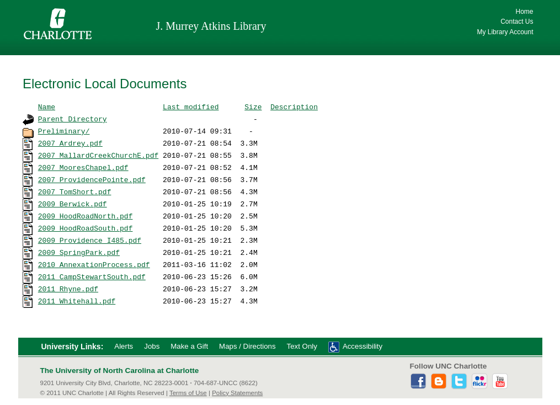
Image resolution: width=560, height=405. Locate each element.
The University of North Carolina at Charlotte (119, 370)
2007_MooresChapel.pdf (83, 167)
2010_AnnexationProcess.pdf (94, 264)
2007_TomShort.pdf (74, 191)
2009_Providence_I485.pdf (89, 240)
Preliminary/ (64, 131)
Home (524, 11)
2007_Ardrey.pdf (70, 143)
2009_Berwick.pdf (72, 204)
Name (46, 106)
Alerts (123, 346)
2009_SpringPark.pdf (79, 252)
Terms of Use (188, 393)
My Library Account (505, 32)
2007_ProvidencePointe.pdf (92, 179)
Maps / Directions (247, 346)
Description (294, 106)
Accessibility (362, 346)
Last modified (190, 106)
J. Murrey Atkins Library (211, 26)
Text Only (302, 346)
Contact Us (516, 21)
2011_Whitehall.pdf (76, 301)
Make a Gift (189, 346)
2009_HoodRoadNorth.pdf (85, 216)
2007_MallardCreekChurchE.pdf (98, 155)
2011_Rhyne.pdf (68, 289)
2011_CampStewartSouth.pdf (92, 276)
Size (253, 106)
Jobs (151, 346)
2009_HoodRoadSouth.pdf (85, 228)
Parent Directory (72, 119)
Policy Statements (237, 393)
